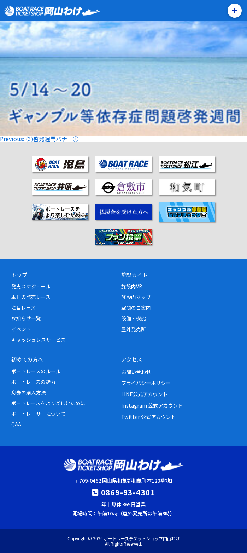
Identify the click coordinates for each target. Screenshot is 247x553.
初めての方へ (27, 359)
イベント (21, 329)
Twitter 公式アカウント (148, 416)
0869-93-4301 (128, 492)
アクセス (131, 359)
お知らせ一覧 (26, 318)
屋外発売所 (133, 329)
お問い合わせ (136, 371)
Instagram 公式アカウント (152, 405)
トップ (19, 274)
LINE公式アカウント (144, 394)
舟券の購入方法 (28, 392)
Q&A (16, 424)
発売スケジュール (31, 286)
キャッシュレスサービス (38, 339)
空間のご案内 (136, 307)
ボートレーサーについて (38, 413)
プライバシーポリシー (146, 382)
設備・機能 (133, 318)
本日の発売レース (31, 296)
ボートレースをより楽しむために (48, 403)
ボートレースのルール (35, 371)
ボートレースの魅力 (33, 381)
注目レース (23, 307)
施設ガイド (134, 274)
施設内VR (131, 286)
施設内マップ (136, 296)
